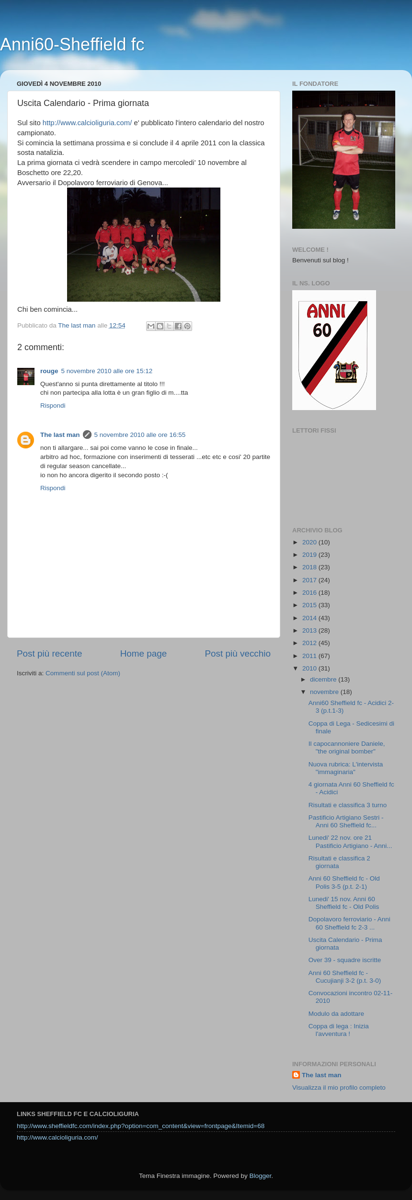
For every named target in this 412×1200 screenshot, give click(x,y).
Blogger (260, 1175)
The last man (60, 434)
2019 (310, 554)
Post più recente (49, 653)
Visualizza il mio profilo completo (339, 1087)
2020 (310, 542)
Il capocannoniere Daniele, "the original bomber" (347, 747)
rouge (49, 371)
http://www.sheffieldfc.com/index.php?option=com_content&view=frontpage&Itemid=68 (140, 1125)
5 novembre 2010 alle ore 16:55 (140, 434)
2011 (310, 655)
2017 (310, 580)
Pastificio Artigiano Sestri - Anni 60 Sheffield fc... (346, 821)
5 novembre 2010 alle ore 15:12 (107, 371)
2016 (310, 592)
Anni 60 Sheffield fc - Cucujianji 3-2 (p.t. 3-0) (345, 976)
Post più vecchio (238, 653)
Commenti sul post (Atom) (83, 673)
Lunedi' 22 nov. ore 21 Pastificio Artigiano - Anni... (350, 841)
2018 (310, 567)
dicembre (324, 679)
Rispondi (53, 405)
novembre (325, 691)
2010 (310, 668)
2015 (310, 605)
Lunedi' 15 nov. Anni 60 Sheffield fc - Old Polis (344, 902)
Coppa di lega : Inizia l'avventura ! (339, 1030)
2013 (310, 630)
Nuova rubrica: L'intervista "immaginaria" (346, 768)
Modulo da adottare (336, 1013)
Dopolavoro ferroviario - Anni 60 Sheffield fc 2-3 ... (349, 923)
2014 (310, 618)
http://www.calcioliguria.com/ (87, 123)
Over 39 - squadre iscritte (345, 960)
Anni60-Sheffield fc (72, 44)
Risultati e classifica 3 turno (348, 805)
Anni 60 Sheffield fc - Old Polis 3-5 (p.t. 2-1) (344, 882)
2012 (310, 643)
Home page (143, 653)
